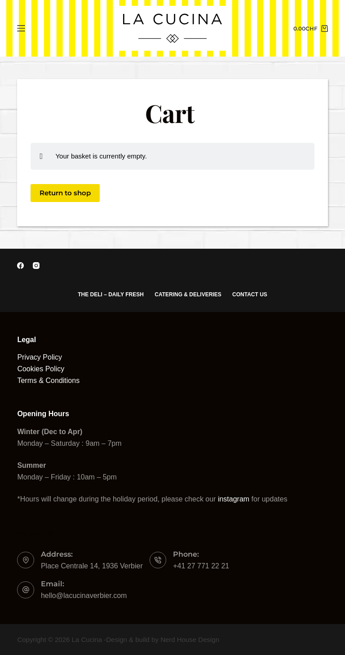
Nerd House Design (189, 639)
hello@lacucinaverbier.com (84, 595)
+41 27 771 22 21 (201, 566)
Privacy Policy (39, 357)
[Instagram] (36, 265)
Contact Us (250, 294)
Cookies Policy (40, 369)
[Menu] (21, 28)
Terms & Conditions (48, 380)
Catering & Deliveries (188, 294)
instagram (233, 499)
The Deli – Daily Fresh (111, 294)
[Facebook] (20, 265)
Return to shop (65, 193)
